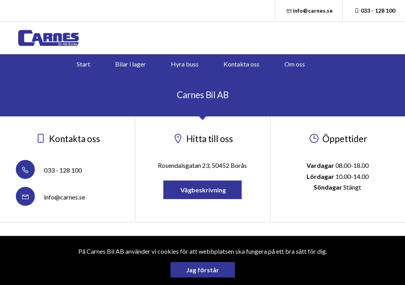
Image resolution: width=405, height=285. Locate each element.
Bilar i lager (130, 64)
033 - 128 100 (374, 10)
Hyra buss (185, 64)
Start (83, 64)
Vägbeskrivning (202, 190)
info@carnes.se (309, 10)
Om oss (294, 64)
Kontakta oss (241, 64)
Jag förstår (202, 270)
